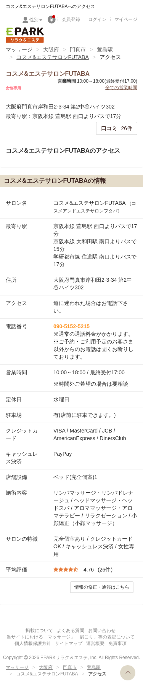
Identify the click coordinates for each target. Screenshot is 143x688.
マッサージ (19, 49)
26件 (116, 128)
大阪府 (51, 49)
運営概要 (95, 643)
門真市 (78, 49)
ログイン (97, 19)
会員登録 (71, 19)
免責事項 (117, 643)
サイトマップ (68, 643)
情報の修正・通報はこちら (101, 587)
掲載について (39, 630)
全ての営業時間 (121, 87)
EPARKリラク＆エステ (25, 35)
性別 (35, 19)
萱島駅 (105, 49)
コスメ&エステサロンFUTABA (52, 57)
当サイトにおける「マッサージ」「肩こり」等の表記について (70, 637)
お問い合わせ (102, 630)
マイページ (125, 19)
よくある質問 (70, 630)
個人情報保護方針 (32, 643)
